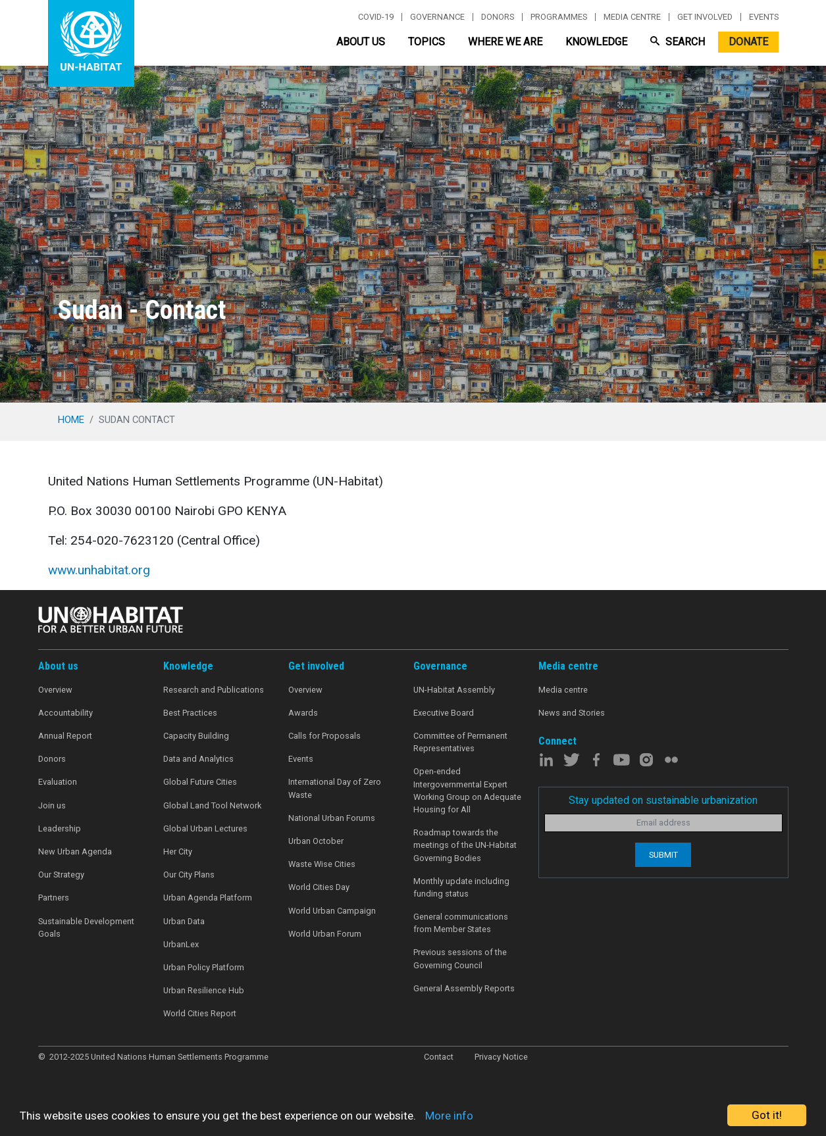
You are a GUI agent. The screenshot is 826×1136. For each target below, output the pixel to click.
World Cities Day (318, 887)
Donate (748, 42)
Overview (55, 690)
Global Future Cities (200, 782)
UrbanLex (181, 944)
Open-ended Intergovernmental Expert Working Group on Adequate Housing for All (467, 790)
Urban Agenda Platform (207, 897)
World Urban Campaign (332, 911)
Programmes (558, 17)
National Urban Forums (331, 818)
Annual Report (65, 736)
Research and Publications (213, 690)
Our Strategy (61, 874)
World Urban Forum (324, 934)
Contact (438, 1057)
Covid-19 (376, 17)
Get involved (705, 17)
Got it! (767, 1115)
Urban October (316, 841)
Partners (53, 897)
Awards (303, 713)
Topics (426, 42)
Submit (663, 855)
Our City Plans (189, 874)
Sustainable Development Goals (86, 927)
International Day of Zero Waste (334, 788)
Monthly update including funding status (461, 887)
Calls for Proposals (324, 736)
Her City (177, 851)
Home (71, 420)
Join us (52, 805)
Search (677, 42)
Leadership (59, 828)
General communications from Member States (460, 923)
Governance (437, 17)
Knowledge (596, 42)
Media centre (632, 17)
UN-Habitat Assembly (454, 690)
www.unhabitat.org (99, 570)
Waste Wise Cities (321, 864)
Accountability (65, 713)
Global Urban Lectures (205, 828)
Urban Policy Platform (203, 967)
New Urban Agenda (75, 851)
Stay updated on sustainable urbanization (663, 800)
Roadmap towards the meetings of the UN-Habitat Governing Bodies (465, 844)
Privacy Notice (501, 1057)
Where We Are (505, 42)
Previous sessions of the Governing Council (460, 958)
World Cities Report (199, 1013)
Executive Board (443, 713)
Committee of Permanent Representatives (460, 742)
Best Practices (190, 713)
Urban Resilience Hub (203, 990)
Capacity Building (196, 736)
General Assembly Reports (464, 988)
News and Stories (571, 713)
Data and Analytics (198, 759)
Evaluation (57, 782)
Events (764, 17)
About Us (360, 42)
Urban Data (184, 921)
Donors (497, 17)
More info (449, 1115)
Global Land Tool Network (212, 805)
